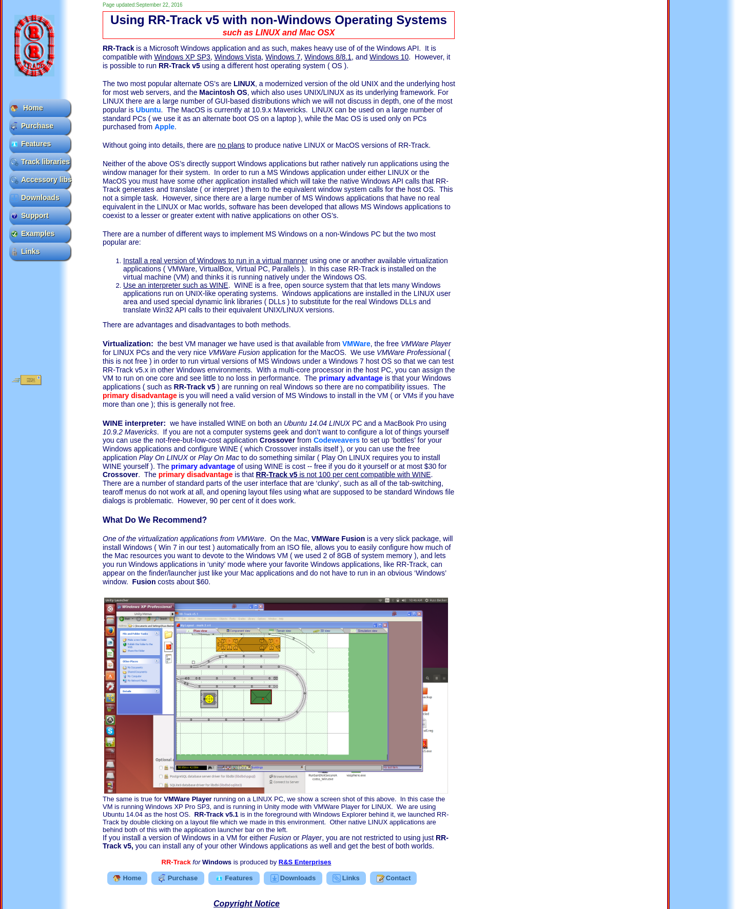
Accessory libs (40, 179)
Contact (393, 878)
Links (25, 251)
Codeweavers (337, 440)
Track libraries (40, 161)
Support (29, 215)
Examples (32, 233)
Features (30, 144)
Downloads (35, 197)
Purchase (31, 126)
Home (26, 108)
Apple (164, 127)
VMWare (356, 344)
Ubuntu (148, 110)
